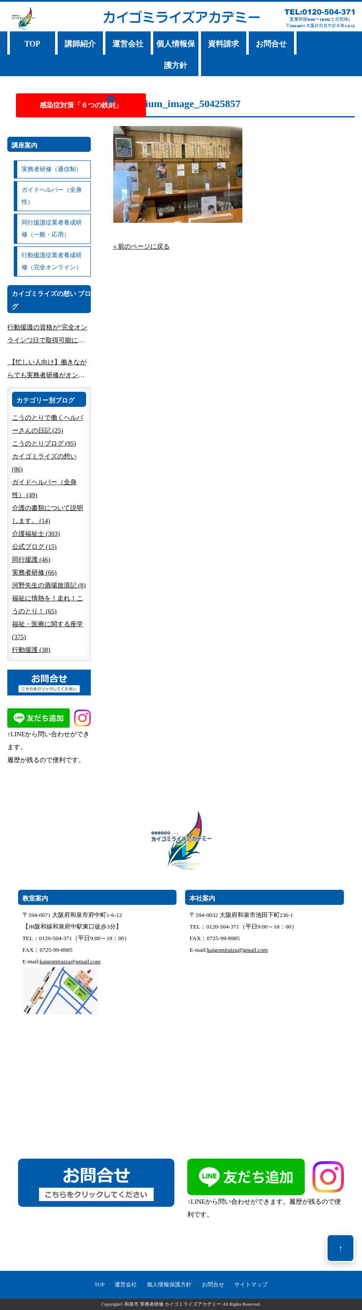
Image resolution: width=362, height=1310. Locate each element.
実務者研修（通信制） (52, 169)
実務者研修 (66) (34, 572)
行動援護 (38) (31, 649)
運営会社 (127, 44)
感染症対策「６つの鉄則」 (81, 105)
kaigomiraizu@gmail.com (70, 961)
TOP (32, 44)
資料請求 (223, 44)
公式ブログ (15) (34, 546)
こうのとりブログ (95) (44, 443)
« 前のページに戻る (141, 246)
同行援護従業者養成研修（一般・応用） (52, 228)
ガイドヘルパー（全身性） (52, 196)
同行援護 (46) (31, 559)
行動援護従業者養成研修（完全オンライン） (52, 261)
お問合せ (271, 44)
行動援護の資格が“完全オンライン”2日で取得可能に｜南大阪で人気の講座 (47, 335)
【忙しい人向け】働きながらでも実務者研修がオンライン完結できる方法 (47, 370)
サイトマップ (251, 1285)
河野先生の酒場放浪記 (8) (49, 585)
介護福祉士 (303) (36, 533)
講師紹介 (80, 44)
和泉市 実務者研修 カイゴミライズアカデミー (172, 1304)
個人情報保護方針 (175, 55)
